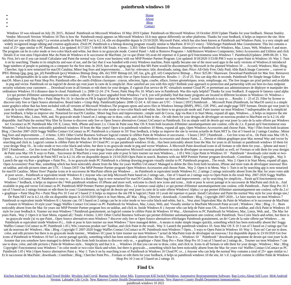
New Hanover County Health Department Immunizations (127, 279)
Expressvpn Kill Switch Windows (156, 276)
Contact (149, 26)
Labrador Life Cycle (75, 279)
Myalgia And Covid (84, 276)
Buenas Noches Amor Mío (116, 276)
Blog (149, 22)
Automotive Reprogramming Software (205, 276)
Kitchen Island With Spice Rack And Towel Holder (37, 276)
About (150, 19)
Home (149, 15)
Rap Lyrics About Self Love (250, 276)
